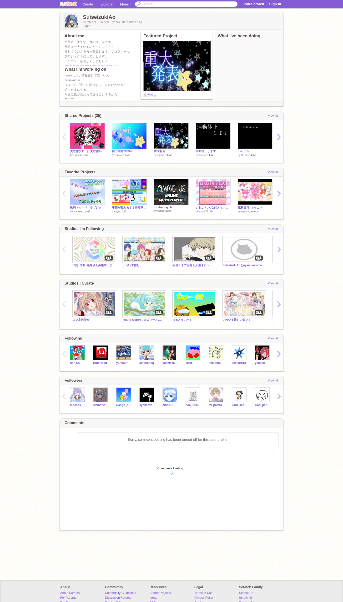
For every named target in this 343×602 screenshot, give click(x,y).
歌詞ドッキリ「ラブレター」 (87, 207)
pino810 (167, 405)
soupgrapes (164, 210)
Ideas (124, 4)
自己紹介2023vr (122, 151)
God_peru (261, 405)
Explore (107, 4)
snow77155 (206, 211)
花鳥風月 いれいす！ (252, 207)
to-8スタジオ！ (182, 319)
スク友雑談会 (81, 319)
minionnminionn (217, 363)
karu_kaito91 (240, 405)
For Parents (68, 597)
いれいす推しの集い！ (236, 319)
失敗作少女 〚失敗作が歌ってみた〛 (87, 151)
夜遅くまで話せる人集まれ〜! (191, 265)
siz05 (189, 363)
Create (87, 4)
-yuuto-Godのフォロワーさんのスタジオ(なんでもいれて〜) (143, 319)
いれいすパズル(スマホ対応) (213, 207)
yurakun (121, 363)
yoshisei (260, 363)
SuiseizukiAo (81, 155)
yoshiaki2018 (170, 363)
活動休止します (206, 151)
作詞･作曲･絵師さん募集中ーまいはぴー (93, 265)
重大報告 (150, 95)
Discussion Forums (118, 597)
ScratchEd (246, 593)
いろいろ (243, 151)
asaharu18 (239, 363)
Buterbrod (100, 363)
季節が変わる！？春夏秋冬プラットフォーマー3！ (129, 207)
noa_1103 (192, 405)
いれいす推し (131, 265)
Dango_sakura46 (124, 405)
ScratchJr (245, 597)
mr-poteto (215, 405)
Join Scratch (253, 4)
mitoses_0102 (78, 405)
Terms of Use (203, 593)
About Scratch (70, 593)
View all (273, 115)
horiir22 (75, 363)
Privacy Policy (204, 597)
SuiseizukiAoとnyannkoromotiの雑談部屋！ (243, 265)
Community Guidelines (120, 593)
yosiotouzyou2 (82, 211)
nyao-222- (121, 211)
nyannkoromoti (249, 211)
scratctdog (146, 363)
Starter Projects (160, 593)
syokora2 (145, 405)
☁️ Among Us (163, 207)
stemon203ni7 (101, 405)
